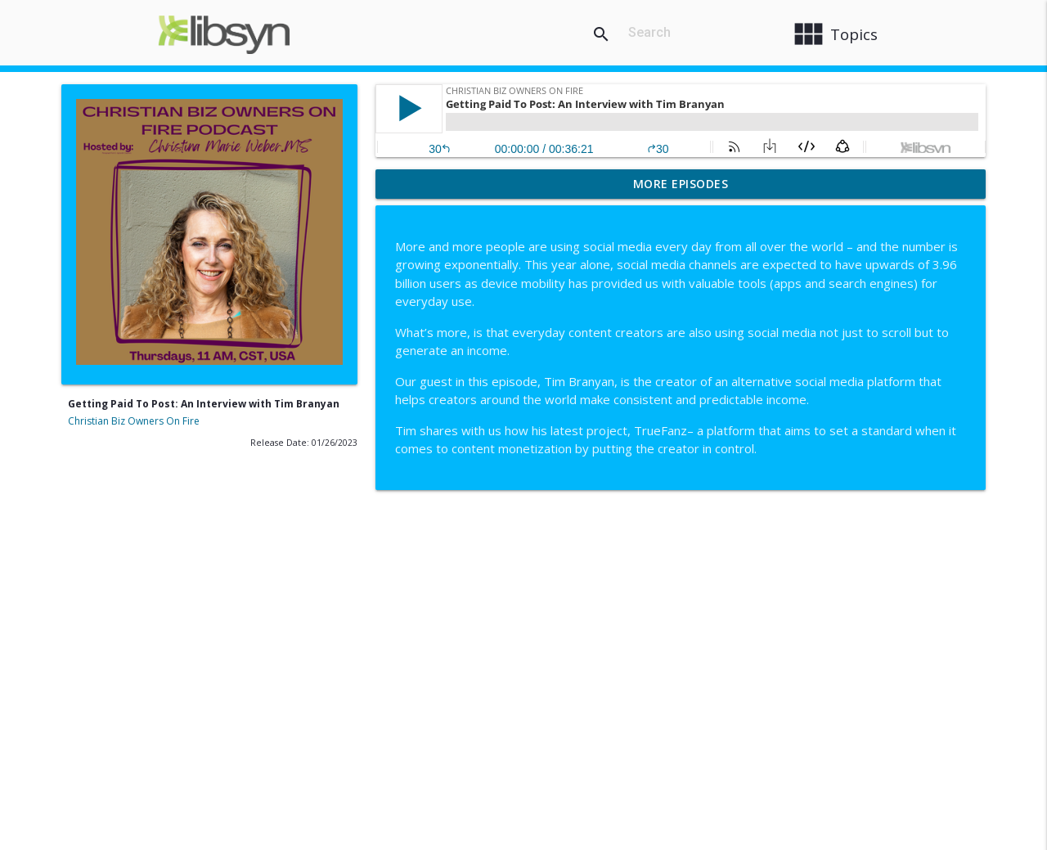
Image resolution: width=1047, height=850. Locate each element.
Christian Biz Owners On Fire (134, 421)
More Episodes (681, 183)
